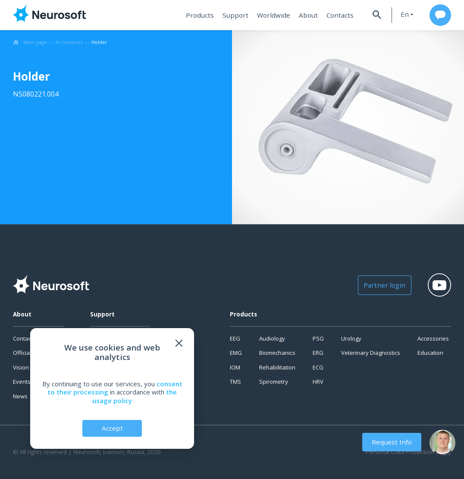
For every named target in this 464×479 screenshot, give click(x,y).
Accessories (433, 338)
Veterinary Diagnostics (370, 353)
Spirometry (273, 381)
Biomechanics (277, 353)
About (307, 15)
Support (237, 15)
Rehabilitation (277, 367)
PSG (318, 338)
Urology (351, 338)
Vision (21, 367)
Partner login (383, 285)
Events (22, 381)
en (403, 14)
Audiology (272, 338)
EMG (236, 353)
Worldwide (274, 15)
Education (430, 353)
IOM (235, 367)
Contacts (338, 15)
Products (203, 15)
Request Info (392, 442)
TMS (235, 381)
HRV (318, 381)
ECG (318, 367)
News (20, 396)
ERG (318, 353)
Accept (112, 428)
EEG (235, 338)
